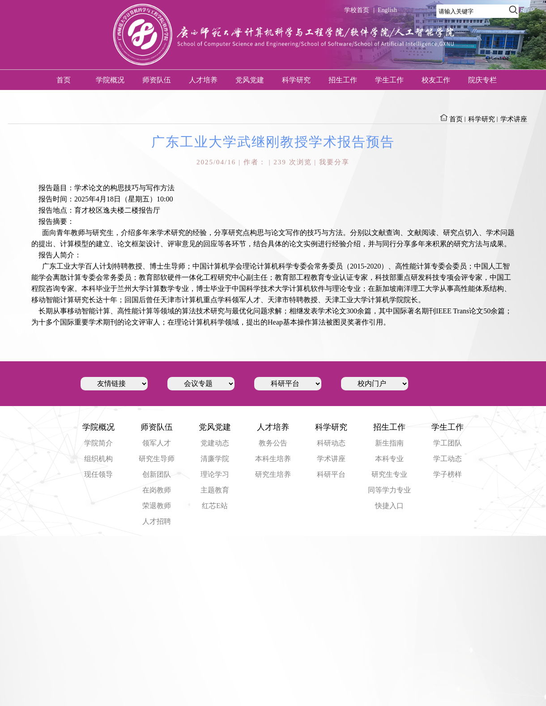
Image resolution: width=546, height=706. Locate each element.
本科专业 (389, 458)
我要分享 (334, 162)
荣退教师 (156, 505)
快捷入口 (389, 505)
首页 (63, 80)
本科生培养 (273, 458)
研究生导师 (157, 458)
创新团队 (156, 474)
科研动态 (331, 443)
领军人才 (156, 443)
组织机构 (98, 458)
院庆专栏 (482, 80)
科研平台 (331, 474)
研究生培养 (273, 474)
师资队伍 (156, 80)
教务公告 (273, 443)
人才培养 (203, 80)
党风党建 (249, 80)
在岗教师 (156, 490)
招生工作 (342, 80)
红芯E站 (215, 505)
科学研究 (296, 80)
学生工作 (389, 80)
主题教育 (214, 490)
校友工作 (436, 80)
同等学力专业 (389, 490)
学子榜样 (447, 474)
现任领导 (98, 474)
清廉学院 (214, 458)
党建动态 (214, 443)
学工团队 (447, 443)
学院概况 (110, 80)
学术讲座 (513, 119)
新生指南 (389, 443)
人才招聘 (156, 521)
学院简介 (98, 443)
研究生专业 (389, 474)
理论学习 (214, 474)
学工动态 (447, 458)
